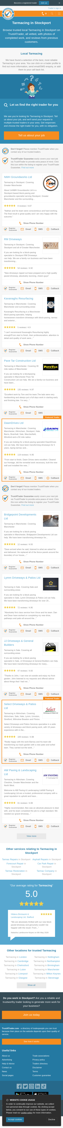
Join (44, 3)
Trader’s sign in (54, 8)
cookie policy (26, 1113)
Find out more (27, 168)
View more (31, 836)
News (4, 1071)
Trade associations (40, 1056)
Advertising (7, 1060)
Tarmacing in (16, 957)
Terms (35, 1071)
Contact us (7, 1068)
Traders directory (40, 1064)
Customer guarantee (41, 1075)
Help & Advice (8, 1064)
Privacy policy (38, 1060)
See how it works (31, 1041)
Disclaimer (37, 1068)
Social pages (7, 1075)
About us (6, 1056)
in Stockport (16, 859)
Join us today (31, 1014)
